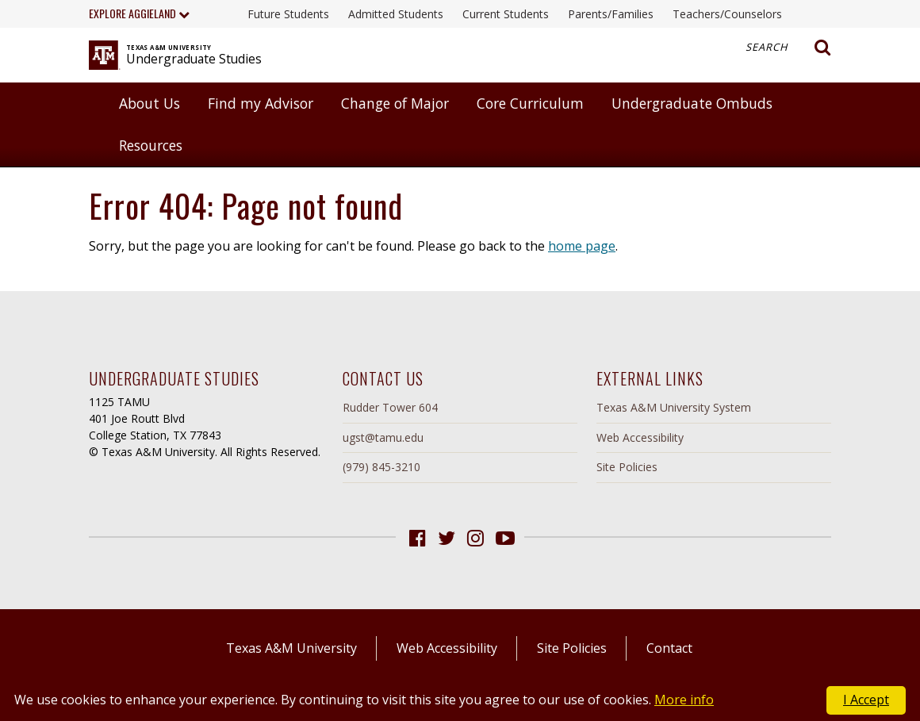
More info (684, 699)
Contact (669, 648)
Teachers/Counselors (727, 13)
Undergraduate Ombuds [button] (691, 103)
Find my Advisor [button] (260, 103)
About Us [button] (149, 103)
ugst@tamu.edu (383, 437)
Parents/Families (611, 13)
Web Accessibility (640, 437)
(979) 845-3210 (381, 466)
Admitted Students (395, 13)
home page (581, 246)
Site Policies (626, 466)
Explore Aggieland (139, 13)
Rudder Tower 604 (390, 407)
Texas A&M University (291, 648)
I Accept (866, 699)
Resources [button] (150, 145)
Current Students (505, 13)
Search (788, 47)
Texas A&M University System (673, 407)
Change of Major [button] (395, 103)
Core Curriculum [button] (530, 103)
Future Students (288, 13)
